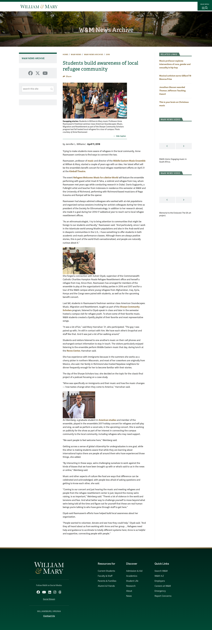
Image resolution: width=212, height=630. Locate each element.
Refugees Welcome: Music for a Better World (95, 177)
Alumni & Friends (106, 586)
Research (131, 586)
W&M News (76, 54)
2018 (108, 54)
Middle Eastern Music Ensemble (129, 160)
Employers (160, 581)
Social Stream (49, 598)
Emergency (160, 591)
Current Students (106, 571)
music (91, 160)
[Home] (39, 6)
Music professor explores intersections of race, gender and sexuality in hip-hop (175, 64)
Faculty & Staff (105, 576)
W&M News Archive (106, 30)
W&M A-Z (159, 576)
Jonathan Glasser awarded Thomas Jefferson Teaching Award (172, 90)
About (129, 591)
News (129, 596)
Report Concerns (163, 596)
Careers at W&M (163, 586)
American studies (107, 420)
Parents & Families (107, 581)
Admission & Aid (134, 571)
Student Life (132, 581)
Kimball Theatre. (77, 171)
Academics (131, 576)
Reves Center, (74, 350)
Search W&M (161, 571)
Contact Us (49, 614)
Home (65, 54)
